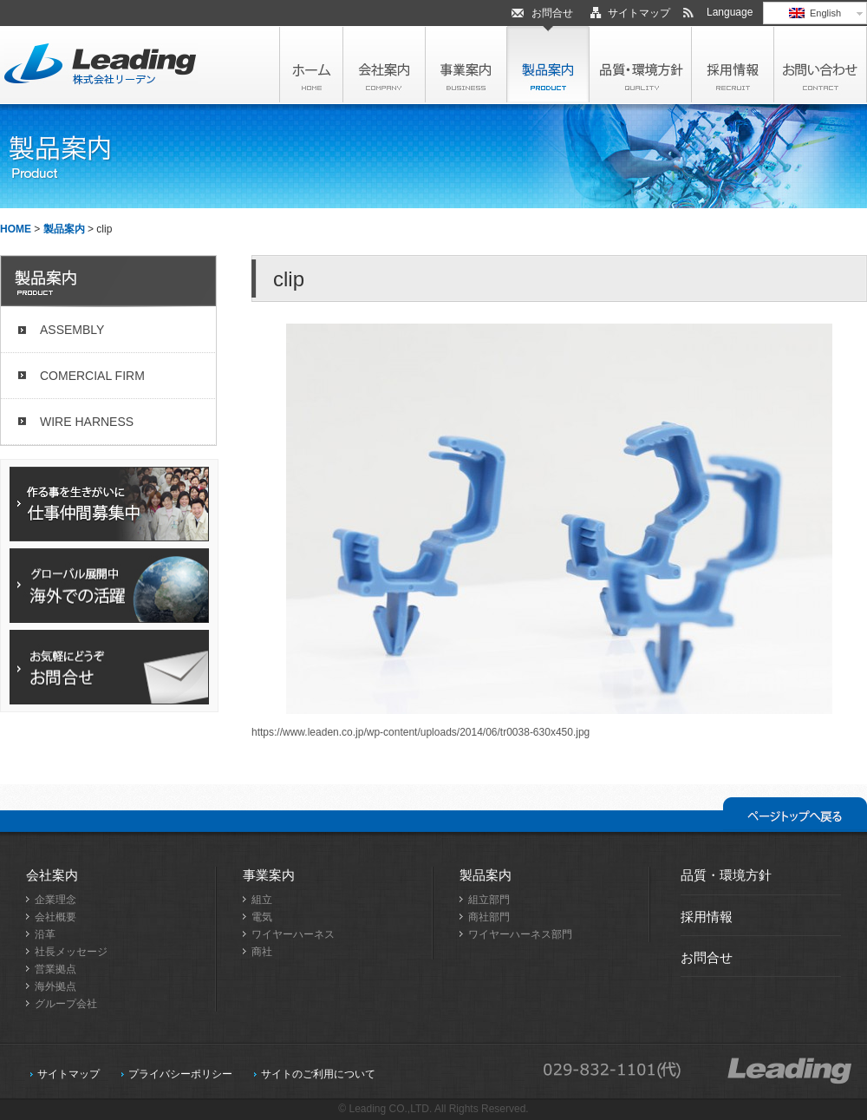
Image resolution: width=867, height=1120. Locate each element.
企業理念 (55, 900)
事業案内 (269, 875)
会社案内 (52, 875)
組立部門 (489, 900)
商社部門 (489, 917)
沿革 (45, 934)
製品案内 (64, 229)
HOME (15, 229)
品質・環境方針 (726, 875)
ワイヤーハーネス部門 (520, 934)
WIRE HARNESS (87, 422)
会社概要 (55, 917)
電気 (261, 917)
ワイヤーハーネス (293, 934)
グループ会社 (66, 1004)
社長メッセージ (71, 952)
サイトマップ (639, 13)
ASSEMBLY (72, 330)
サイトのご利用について (318, 1074)
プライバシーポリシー (180, 1074)
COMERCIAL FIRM (92, 376)
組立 (261, 900)
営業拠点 (55, 969)
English (815, 13)
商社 (261, 952)
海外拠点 (55, 986)
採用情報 (707, 916)
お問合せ (552, 13)
